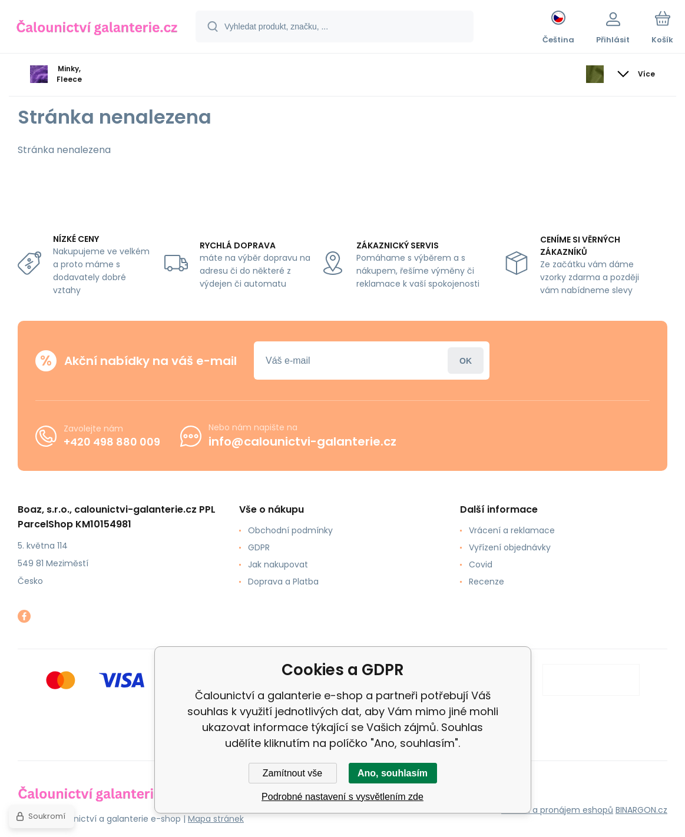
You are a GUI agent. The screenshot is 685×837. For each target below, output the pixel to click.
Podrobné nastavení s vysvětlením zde (342, 797)
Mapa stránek (216, 819)
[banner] (97, 28)
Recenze (486, 581)
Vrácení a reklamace (512, 530)
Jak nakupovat (278, 564)
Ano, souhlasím (393, 773)
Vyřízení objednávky (510, 547)
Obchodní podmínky (290, 530)
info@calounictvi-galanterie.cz (302, 441)
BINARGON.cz (641, 810)
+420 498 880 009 (112, 441)
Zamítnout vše (292, 773)
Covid (480, 564)
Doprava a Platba (283, 581)
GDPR (259, 547)
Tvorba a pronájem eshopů (557, 810)
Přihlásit (466, 360)
